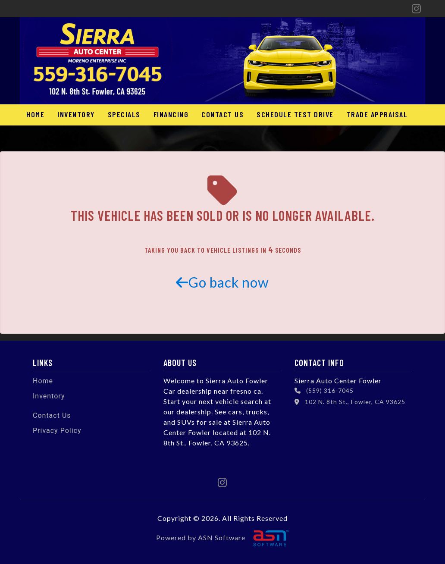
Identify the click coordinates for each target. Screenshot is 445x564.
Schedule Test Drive (295, 114)
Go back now (222, 282)
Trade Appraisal (377, 114)
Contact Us (222, 114)
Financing (171, 114)
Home (35, 114)
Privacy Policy (57, 430)
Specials (124, 114)
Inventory (76, 114)
